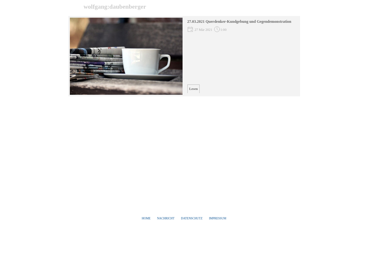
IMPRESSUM (217, 218)
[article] (184, 56)
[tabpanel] (184, 218)
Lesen (193, 89)
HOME (146, 218)
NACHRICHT (166, 218)
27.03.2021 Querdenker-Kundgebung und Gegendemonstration (239, 21)
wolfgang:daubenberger (114, 6)
